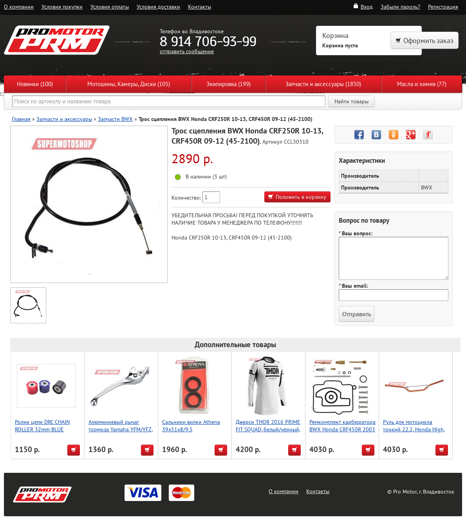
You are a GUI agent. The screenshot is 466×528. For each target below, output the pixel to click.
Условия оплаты (109, 6)
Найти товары (351, 101)
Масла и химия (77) (421, 84)
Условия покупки (62, 6)
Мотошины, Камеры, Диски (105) (128, 84)
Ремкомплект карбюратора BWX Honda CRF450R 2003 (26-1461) (342, 429)
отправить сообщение (187, 51)
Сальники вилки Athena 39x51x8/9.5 (191, 425)
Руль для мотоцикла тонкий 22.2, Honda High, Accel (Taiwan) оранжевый (414, 429)
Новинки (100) (35, 84)
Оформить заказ (424, 40)
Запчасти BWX (115, 119)
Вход (363, 6)
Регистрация (443, 6)
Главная (21, 119)
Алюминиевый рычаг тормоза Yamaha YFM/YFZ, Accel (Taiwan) (121, 429)
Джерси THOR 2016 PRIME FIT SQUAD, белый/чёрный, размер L (268, 429)
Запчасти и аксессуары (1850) (323, 84)
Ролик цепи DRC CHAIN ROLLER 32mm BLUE (42, 425)
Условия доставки (158, 6)
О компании (19, 6)
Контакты (199, 6)
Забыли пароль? (400, 6)
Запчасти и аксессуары (64, 119)
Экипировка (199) (228, 84)
